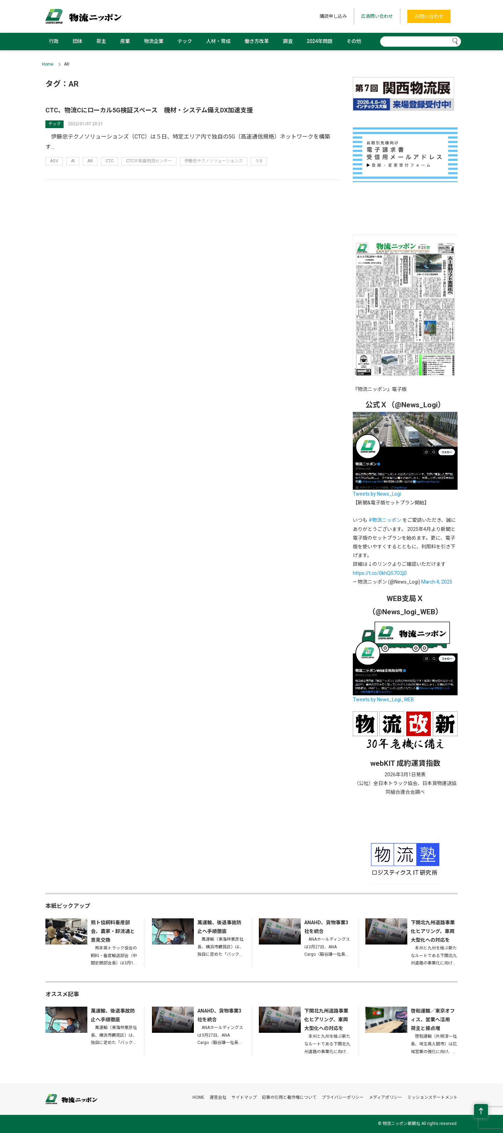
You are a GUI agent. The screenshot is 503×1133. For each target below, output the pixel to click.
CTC (109, 160)
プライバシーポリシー (343, 1097)
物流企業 (153, 41)
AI (73, 160)
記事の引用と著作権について (289, 1097)
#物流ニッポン (385, 520)
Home (47, 64)
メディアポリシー (385, 1097)
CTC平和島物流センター (149, 160)
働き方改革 (257, 41)
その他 (354, 41)
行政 (54, 41)
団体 (77, 41)
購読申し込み (333, 16)
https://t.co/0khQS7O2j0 (380, 573)
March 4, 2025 (436, 582)
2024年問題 (320, 41)
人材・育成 (218, 41)
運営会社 (218, 1097)
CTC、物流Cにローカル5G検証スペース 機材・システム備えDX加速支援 (149, 110)
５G (258, 160)
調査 (288, 41)
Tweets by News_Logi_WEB (383, 699)
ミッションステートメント (432, 1097)
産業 (125, 41)
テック (184, 41)
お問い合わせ (429, 16)
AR (90, 160)
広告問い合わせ (377, 16)
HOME (198, 1097)
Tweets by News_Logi (377, 494)
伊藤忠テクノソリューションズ (213, 160)
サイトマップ (244, 1097)
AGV (54, 160)
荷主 (101, 41)
